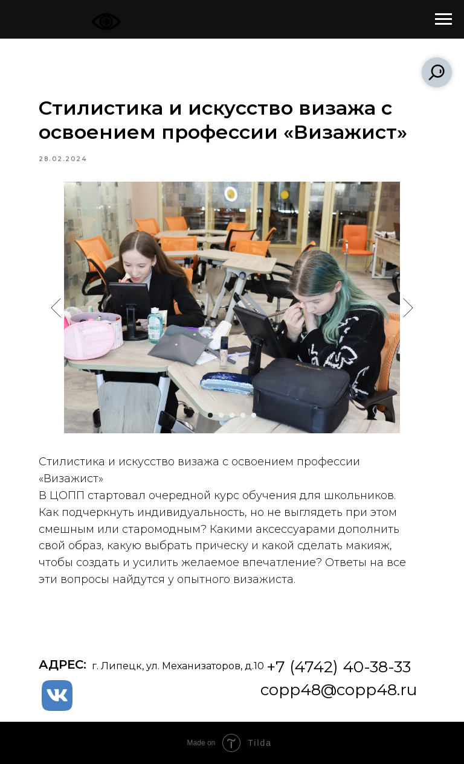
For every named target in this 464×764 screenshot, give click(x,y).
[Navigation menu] (443, 19)
